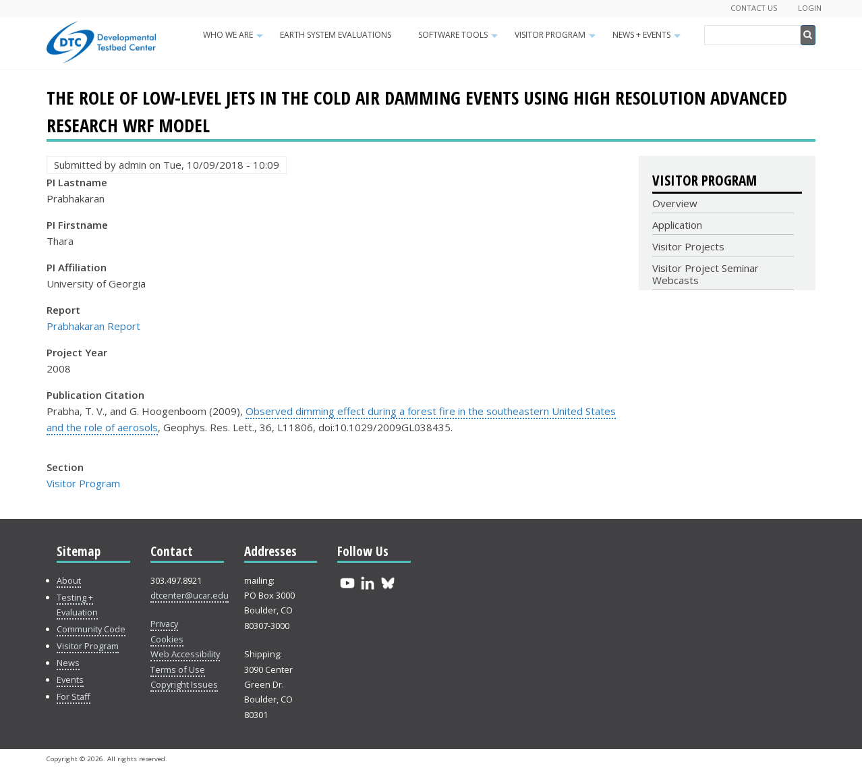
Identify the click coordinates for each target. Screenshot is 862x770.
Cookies (166, 639)
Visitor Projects (688, 246)
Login (810, 8)
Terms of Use (177, 669)
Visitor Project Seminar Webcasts (705, 274)
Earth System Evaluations (335, 34)
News (68, 663)
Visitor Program (557, 39)
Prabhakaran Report (93, 326)
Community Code (91, 629)
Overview (674, 203)
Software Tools (459, 39)
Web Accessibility (185, 654)
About (69, 580)
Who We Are (234, 39)
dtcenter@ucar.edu (189, 595)
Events (70, 679)
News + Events (648, 39)
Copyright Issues (184, 684)
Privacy (164, 623)
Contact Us (754, 8)
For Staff (73, 696)
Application (677, 224)
